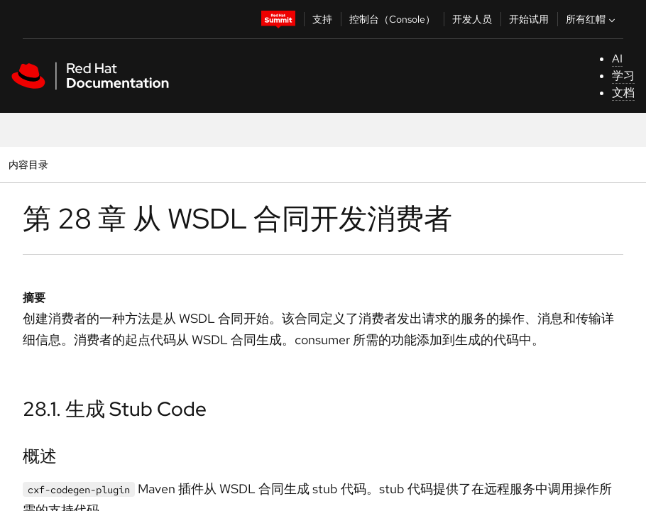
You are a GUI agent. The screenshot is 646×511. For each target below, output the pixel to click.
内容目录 (28, 164)
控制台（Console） (392, 19)
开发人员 (472, 19)
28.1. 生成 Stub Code (115, 408)
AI (617, 58)
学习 (623, 75)
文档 (623, 92)
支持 (322, 19)
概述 (40, 456)
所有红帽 (592, 19)
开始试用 (529, 19)
